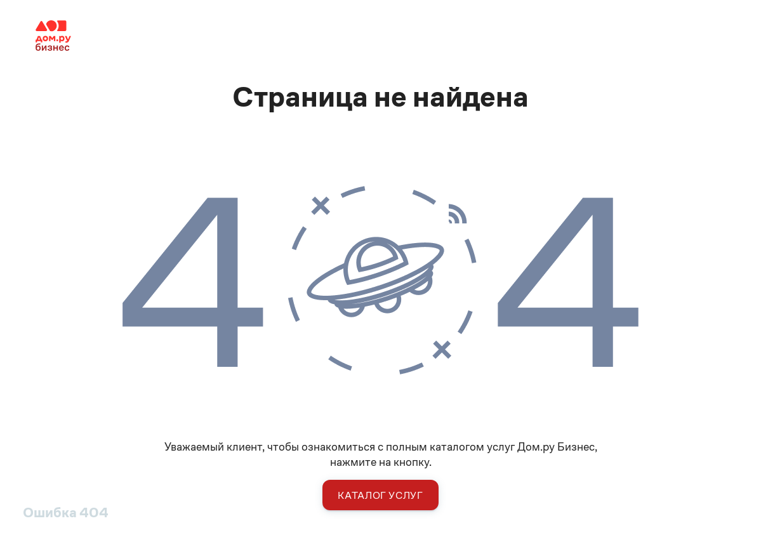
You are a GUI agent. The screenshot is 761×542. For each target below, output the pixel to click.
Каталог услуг (380, 495)
